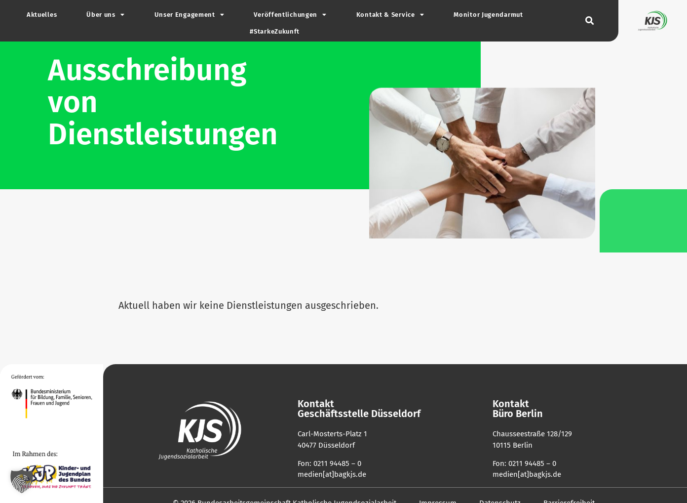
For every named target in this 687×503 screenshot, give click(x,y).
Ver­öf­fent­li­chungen (290, 15)
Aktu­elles (42, 14)
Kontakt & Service (390, 15)
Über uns (105, 15)
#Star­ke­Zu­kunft (275, 31)
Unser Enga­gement (189, 15)
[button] (590, 21)
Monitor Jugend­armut (488, 14)
